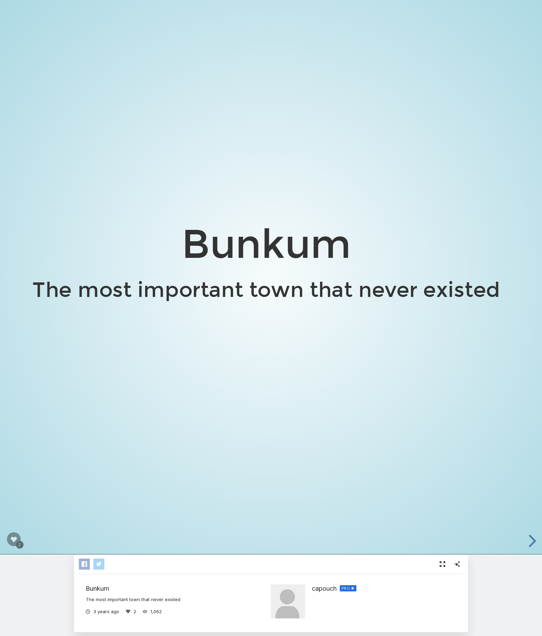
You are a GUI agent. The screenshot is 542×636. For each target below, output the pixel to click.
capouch (324, 588)
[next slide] (531, 541)
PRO (346, 588)
